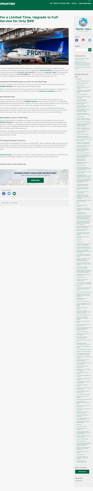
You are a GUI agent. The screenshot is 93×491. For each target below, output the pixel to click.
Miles (85, 3)
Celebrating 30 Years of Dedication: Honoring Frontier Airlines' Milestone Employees (82, 63)
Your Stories (79, 424)
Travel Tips (14, 203)
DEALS (74, 3)
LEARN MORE (78, 480)
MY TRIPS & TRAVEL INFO (60, 3)
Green (77, 203)
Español (89, 0)
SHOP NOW (82, 471)
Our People (78, 79)
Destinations (79, 285)
